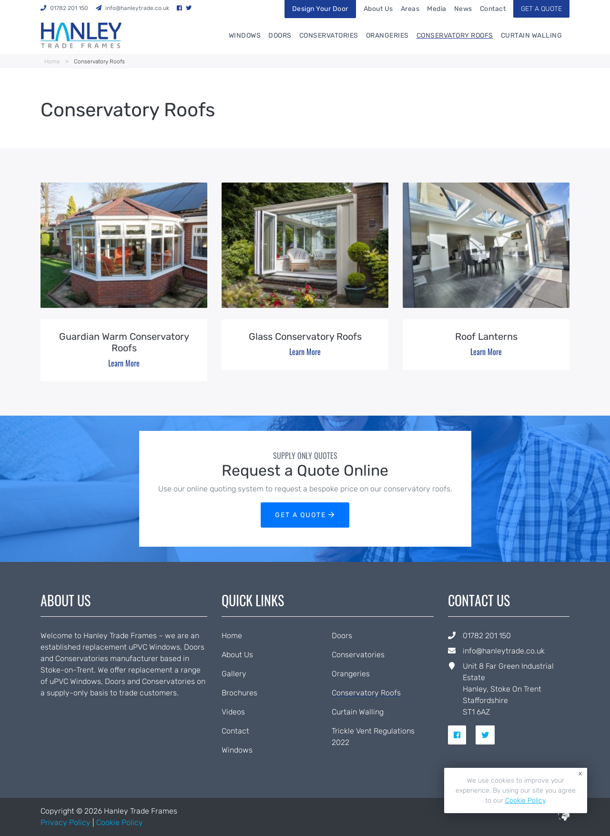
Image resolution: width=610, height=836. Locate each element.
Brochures (239, 692)
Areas (410, 9)
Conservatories (328, 35)
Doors (280, 35)
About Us (378, 9)
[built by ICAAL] (563, 818)
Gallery (234, 673)
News (463, 9)
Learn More (124, 363)
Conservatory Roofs (455, 35)
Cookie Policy (119, 822)
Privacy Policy (66, 822)
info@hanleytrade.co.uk (504, 650)
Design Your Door (320, 9)
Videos (233, 711)
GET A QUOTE (541, 9)
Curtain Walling (531, 35)
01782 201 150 (487, 635)
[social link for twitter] (489, 735)
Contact (493, 9)
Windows (245, 35)
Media (437, 9)
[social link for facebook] (461, 735)
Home (52, 61)
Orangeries (387, 35)
